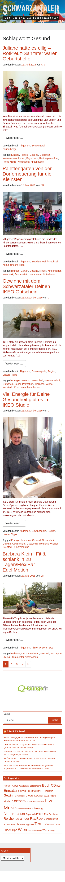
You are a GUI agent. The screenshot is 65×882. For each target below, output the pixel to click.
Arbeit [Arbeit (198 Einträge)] (15, 785)
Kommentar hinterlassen (31, 161)
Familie (24, 154)
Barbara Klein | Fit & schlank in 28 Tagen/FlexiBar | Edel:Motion (24, 562)
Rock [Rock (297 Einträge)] (39, 818)
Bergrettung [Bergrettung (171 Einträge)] (35, 785)
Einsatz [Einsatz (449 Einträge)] (10, 790)
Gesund (34, 154)
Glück (57, 380)
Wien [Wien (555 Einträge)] (22, 829)
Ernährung (33, 653)
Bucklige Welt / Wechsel (45, 261)
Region (51, 371)
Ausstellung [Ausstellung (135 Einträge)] (24, 786)
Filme (35, 647)
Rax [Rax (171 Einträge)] (46, 814)
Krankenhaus (10, 158)
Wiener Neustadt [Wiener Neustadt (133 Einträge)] (35, 830)
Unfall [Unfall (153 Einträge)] (57, 824)
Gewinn (49, 380)
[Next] (28, 664)
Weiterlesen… (14, 137)
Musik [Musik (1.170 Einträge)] (10, 807)
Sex (52, 653)
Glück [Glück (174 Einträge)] (40, 795)
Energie (15, 380)
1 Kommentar (21, 547)
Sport (59, 653)
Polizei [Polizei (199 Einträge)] (40, 814)
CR (43, 64)
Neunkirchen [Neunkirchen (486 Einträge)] (14, 813)
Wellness (39, 384)
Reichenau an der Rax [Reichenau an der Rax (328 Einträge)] (20, 818)
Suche (7, 714)
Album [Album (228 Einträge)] (7, 785)
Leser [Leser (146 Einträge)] (42, 801)
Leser (18, 384)
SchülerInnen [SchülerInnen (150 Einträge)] (10, 824)
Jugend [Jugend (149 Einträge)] (52, 796)
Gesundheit (37, 380)
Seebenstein (21, 274)
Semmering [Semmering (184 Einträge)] (22, 824)
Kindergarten (55, 270)
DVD (24, 653)
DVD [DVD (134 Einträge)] (58, 786)
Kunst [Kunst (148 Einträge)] (28, 801)
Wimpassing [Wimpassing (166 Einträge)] (48, 830)
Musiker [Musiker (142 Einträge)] (21, 808)
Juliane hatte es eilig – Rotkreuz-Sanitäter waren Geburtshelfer (30, 53)
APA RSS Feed (16, 731)
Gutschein (8, 384)
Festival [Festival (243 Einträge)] (21, 790)
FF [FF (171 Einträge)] (41, 791)
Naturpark (8, 274)
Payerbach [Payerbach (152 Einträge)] (31, 814)
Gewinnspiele (39, 371)
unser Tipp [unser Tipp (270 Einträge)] (10, 830)
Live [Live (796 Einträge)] (49, 800)
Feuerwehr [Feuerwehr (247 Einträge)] (33, 790)
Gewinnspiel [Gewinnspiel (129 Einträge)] (20, 796)
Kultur (6, 264)
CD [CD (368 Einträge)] (53, 785)
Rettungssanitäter (48, 158)
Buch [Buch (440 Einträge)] (46, 785)
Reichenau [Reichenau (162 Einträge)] (54, 814)
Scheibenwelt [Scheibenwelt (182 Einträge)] (51, 819)
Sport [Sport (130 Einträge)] (31, 824)
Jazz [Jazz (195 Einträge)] (46, 795)
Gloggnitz (45, 154)
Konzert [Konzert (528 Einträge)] (18, 801)
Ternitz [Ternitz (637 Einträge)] (40, 823)
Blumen (15, 270)
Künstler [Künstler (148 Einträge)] (35, 801)
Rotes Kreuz (9, 161)
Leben (21, 158)
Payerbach (32, 158)
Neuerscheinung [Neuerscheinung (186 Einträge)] (33, 808)
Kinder (43, 270)
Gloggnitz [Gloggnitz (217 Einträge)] (31, 795)
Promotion (27, 384)
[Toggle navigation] (32, 26)
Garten (24, 270)
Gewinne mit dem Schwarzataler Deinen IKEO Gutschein (26, 286)
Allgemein (25, 145)
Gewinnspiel (18, 543)
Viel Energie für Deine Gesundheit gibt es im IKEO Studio (26, 399)
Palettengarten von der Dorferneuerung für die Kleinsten (27, 174)
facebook (26, 540)
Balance (15, 653)
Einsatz (15, 154)
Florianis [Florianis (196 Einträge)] (48, 791)
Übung (6, 657)
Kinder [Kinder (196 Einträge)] (7, 801)
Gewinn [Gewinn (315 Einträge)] (9, 795)
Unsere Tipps (17, 264)
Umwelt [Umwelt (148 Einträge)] (50, 824)
